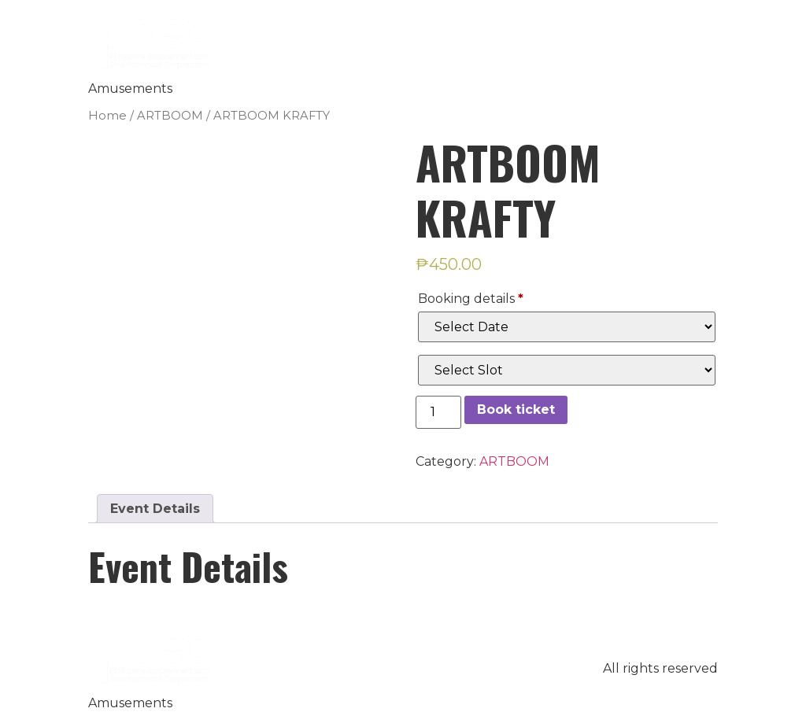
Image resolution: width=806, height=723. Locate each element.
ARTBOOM (170, 116)
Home (107, 116)
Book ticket (516, 409)
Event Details (155, 508)
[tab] (155, 508)
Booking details (470, 298)
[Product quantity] (438, 412)
